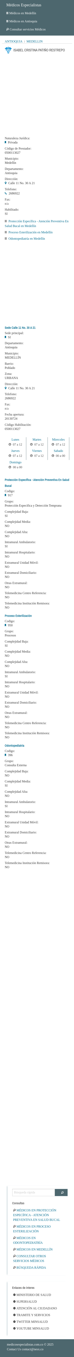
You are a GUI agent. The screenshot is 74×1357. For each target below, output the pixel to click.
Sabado (58, 450)
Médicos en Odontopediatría (28, 1240)
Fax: (7, 199)
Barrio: (9, 363)
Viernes (37, 450)
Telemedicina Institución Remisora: (27, 603)
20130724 (11, 418)
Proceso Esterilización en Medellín (30, 232)
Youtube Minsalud (31, 1328)
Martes (37, 439)
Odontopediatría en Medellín (26, 238)
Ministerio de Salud (32, 1295)
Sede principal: (14, 333)
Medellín (34, 41)
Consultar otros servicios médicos (29, 1258)
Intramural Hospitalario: (20, 552)
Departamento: (14, 169)
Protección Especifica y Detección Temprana (33, 505)
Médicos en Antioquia (21, 21)
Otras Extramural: (16, 583)
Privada (13, 142)
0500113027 (12, 152)
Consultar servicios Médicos (26, 29)
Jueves (15, 450)
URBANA (11, 378)
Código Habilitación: (18, 424)
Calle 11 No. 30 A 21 (21, 183)
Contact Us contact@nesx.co (25, 1349)
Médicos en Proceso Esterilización (32, 1229)
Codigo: (10, 491)
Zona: (8, 373)
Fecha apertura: (14, 414)
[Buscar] (61, 1192)
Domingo (15, 462)
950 (10, 625)
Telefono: (11, 189)
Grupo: (9, 501)
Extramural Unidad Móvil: (21, 562)
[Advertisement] (37, 94)
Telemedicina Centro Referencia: (25, 593)
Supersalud (25, 1301)
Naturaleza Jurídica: (17, 138)
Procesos (10, 635)
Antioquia (13, 41)
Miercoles (58, 439)
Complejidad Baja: (16, 511)
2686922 (14, 193)
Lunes (15, 439)
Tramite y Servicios (31, 1315)
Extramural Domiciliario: (21, 572)
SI (6, 213)
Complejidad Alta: (16, 532)
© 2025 (30, 1344)
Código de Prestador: (18, 148)
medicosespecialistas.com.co (25, 1344)
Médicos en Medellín (21, 13)
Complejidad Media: (18, 521)
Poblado (10, 367)
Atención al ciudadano (35, 1308)
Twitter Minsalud (30, 1321)
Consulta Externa (16, 765)
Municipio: (12, 158)
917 (10, 495)
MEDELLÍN (13, 357)
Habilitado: (12, 209)
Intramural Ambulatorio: (20, 542)
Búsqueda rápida (29, 1267)
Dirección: (11, 179)
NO (7, 526)
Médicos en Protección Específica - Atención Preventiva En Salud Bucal (36, 1215)
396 (10, 755)
